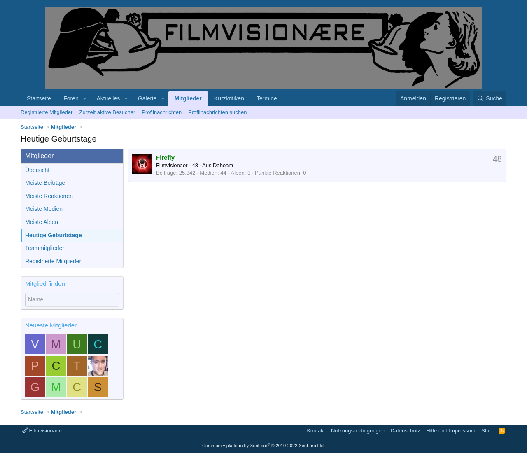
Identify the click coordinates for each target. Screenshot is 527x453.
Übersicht (37, 170)
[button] (85, 98)
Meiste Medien (44, 208)
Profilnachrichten (162, 112)
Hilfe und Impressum (450, 430)
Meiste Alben (41, 222)
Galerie (147, 98)
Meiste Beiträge (45, 183)
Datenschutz (405, 430)
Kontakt (316, 430)
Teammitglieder (44, 248)
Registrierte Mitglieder (46, 112)
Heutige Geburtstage (53, 235)
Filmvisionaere (42, 430)
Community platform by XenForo (263, 445)
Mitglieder (188, 98)
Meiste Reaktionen (49, 196)
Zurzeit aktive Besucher (107, 112)
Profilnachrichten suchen (217, 112)
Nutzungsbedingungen (358, 430)
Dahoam (223, 165)
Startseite (39, 98)
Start (486, 430)
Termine (267, 98)
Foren (71, 98)
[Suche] (489, 98)
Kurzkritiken (229, 98)
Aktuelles (108, 98)
